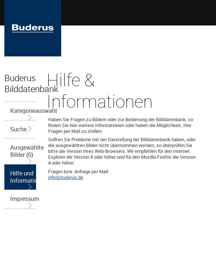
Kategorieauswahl (23, 113)
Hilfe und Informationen (23, 179)
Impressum (23, 201)
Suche (21, 129)
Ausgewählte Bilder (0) (23, 153)
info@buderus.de (65, 177)
